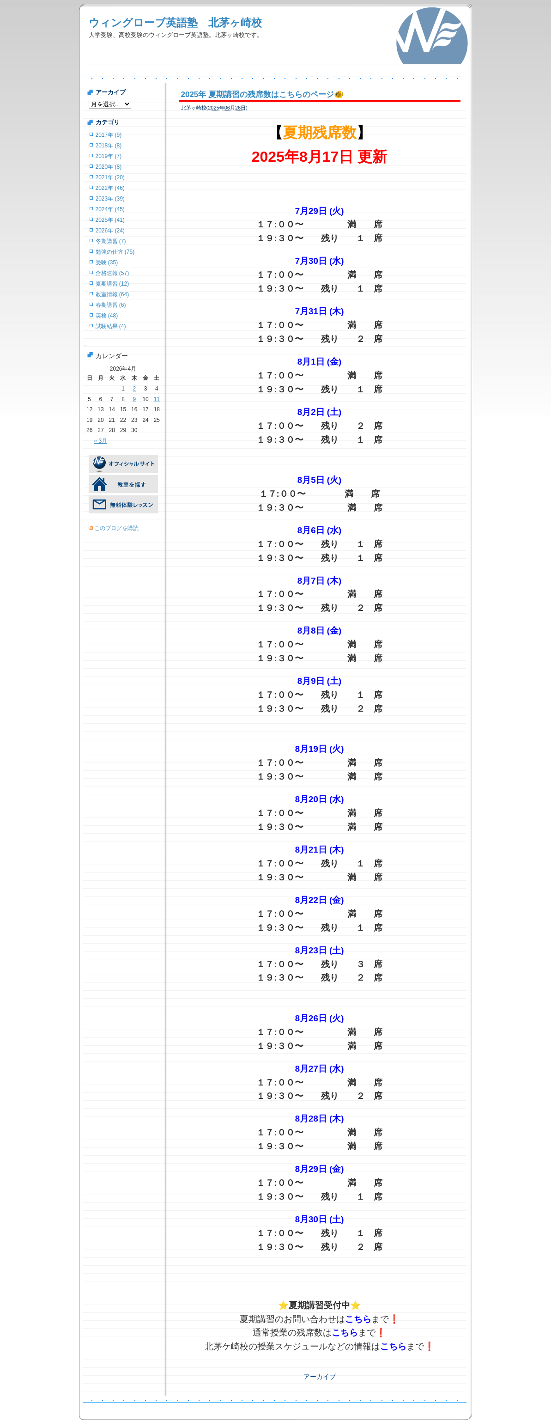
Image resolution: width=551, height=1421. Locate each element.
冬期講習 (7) (111, 241)
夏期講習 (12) (112, 284)
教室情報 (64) (112, 294)
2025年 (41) (110, 220)
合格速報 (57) (112, 273)
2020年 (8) (109, 167)
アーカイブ (319, 1376)
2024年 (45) (110, 209)
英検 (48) (107, 315)
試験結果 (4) (111, 326)
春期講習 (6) (111, 305)
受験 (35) (107, 262)
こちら (358, 1319)
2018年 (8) (109, 145)
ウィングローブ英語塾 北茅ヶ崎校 (175, 23)
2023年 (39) (110, 198)
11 (157, 399)
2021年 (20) (110, 177)
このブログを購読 (116, 528)
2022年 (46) (110, 188)
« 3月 (101, 441)
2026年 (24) (110, 230)
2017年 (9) (109, 135)
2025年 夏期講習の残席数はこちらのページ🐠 (262, 94)
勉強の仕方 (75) (115, 252)
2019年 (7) (109, 156)
